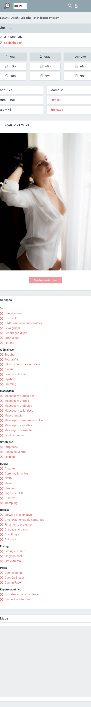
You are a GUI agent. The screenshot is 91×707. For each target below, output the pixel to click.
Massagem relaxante (18, 430)
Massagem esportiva (18, 425)
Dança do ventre (15, 452)
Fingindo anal (13, 556)
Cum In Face (13, 582)
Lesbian (10, 457)
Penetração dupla (16, 333)
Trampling (11, 503)
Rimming (10, 384)
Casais (9, 369)
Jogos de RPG (14, 493)
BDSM (9, 478)
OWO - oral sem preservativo (23, 323)
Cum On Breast (14, 577)
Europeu (55, 100)
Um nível (10, 318)
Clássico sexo (14, 313)
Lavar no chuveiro (16, 374)
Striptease (11, 447)
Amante (10, 468)
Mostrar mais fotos (45, 280)
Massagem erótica (17, 401)
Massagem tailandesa (19, 410)
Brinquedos (12, 338)
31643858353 (14, 37)
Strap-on (10, 488)
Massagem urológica (18, 405)
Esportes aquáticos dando (22, 594)
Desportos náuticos (17, 599)
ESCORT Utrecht (10, 17)
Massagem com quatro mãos (24, 420)
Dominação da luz (16, 473)
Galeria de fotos (17, 124)
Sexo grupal (12, 328)
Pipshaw (10, 379)
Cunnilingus (12, 534)
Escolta (10, 354)
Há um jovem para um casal (23, 364)
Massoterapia (14, 415)
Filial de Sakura (15, 435)
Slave (8, 483)
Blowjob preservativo (18, 515)
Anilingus (11, 539)
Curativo (10, 498)
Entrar (76, 6)
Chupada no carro (16, 529)
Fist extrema (13, 561)
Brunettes (56, 109)
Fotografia (11, 359)
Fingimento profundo (18, 524)
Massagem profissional (20, 396)
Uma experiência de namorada (24, 519)
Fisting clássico (15, 551)
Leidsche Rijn (28, 17)
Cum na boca (13, 573)
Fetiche (9, 343)
